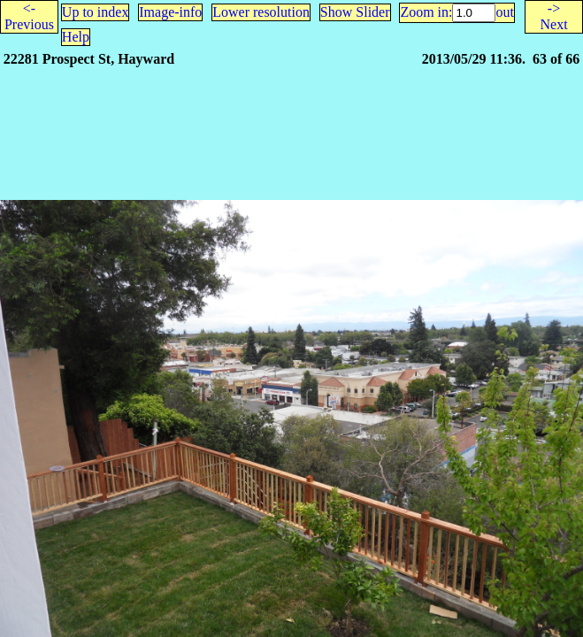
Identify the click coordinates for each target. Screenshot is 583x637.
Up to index (95, 11)
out (504, 11)
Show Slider (355, 11)
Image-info (170, 11)
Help (75, 36)
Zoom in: (426, 11)
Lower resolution (261, 11)
